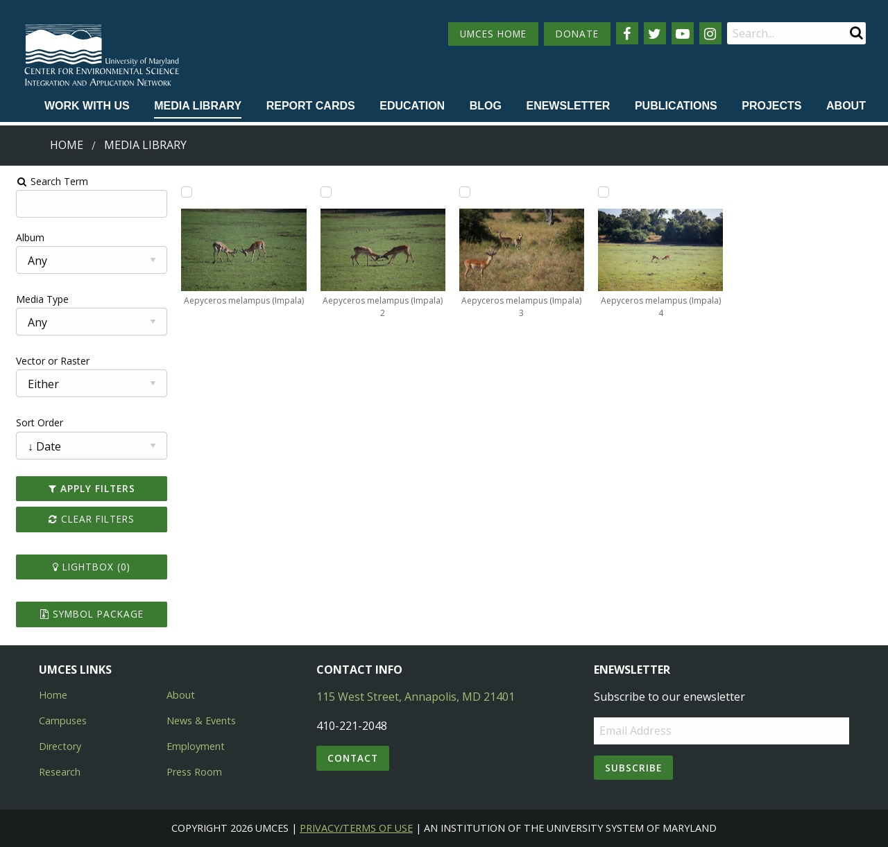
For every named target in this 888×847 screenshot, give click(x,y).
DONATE (577, 33)
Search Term (45, 181)
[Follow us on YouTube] (683, 33)
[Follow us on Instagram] (710, 33)
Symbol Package (85, 613)
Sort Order (32, 422)
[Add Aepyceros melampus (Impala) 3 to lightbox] (464, 192)
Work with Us (87, 106)
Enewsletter (568, 106)
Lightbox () (86, 566)
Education (412, 106)
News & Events (201, 720)
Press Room (194, 771)
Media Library (197, 106)
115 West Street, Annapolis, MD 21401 (415, 696)
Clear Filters (86, 518)
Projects (771, 106)
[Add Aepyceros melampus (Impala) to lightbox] (182, 192)
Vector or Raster (46, 360)
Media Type (35, 299)
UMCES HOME (493, 33)
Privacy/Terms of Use (356, 828)
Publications (676, 106)
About (846, 106)
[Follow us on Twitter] (655, 33)
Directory (60, 746)
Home (66, 144)
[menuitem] (87, 107)
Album (23, 237)
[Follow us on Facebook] (627, 33)
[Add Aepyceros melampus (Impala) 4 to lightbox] (605, 192)
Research (59, 771)
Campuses (63, 720)
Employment (195, 746)
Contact (352, 758)
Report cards (310, 106)
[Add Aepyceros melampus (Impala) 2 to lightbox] (323, 192)
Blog (486, 106)
